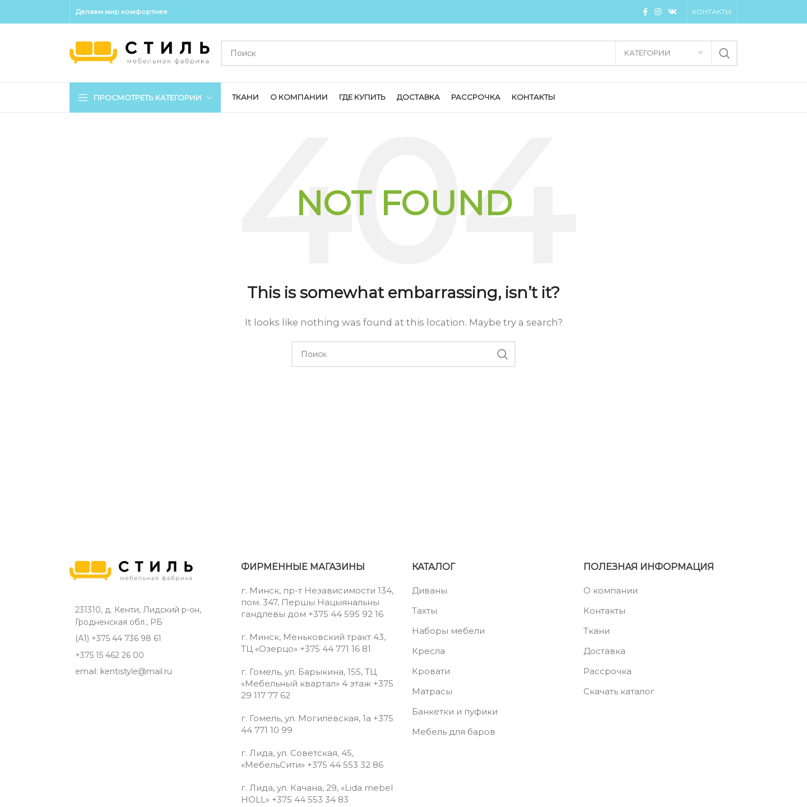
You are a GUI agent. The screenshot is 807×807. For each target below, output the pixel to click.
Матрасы (432, 691)
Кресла (428, 651)
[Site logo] (139, 52)
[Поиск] (479, 53)
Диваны (429, 590)
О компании (610, 590)
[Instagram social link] (658, 12)
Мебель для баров (453, 731)
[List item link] (146, 638)
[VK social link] (672, 12)
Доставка (604, 651)
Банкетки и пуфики (455, 711)
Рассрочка (607, 671)
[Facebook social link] (645, 12)
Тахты (424, 610)
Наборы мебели (448, 630)
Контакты (604, 610)
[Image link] (131, 570)
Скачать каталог (619, 691)
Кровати (431, 671)
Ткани (596, 630)
